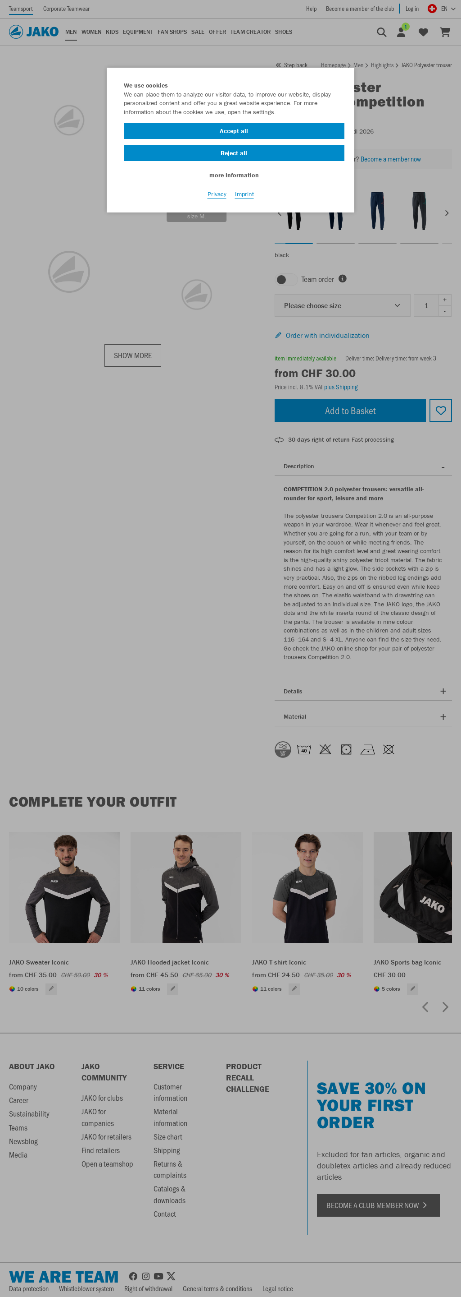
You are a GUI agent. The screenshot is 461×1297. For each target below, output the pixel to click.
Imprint (244, 194)
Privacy (217, 194)
